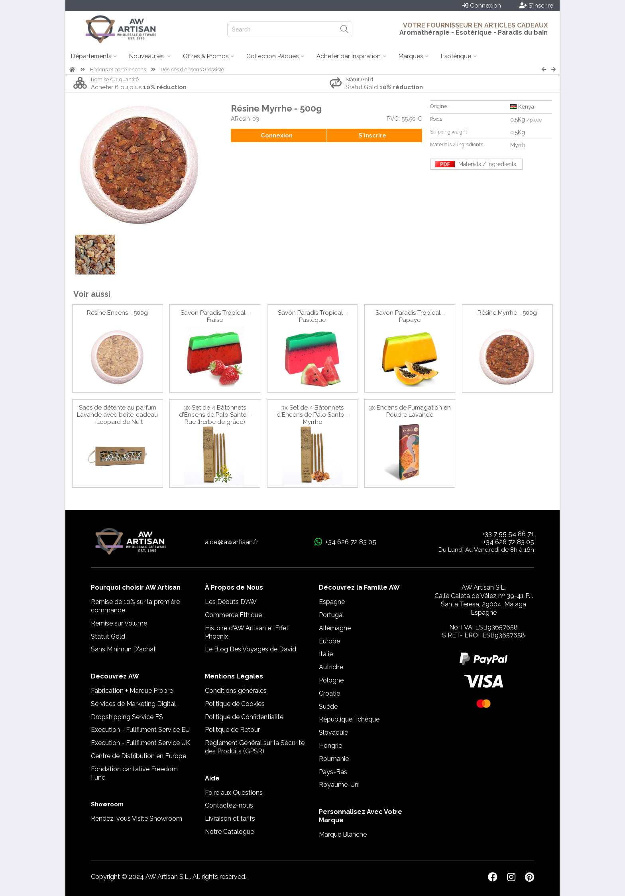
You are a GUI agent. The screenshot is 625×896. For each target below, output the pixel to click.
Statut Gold (108, 636)
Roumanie (334, 759)
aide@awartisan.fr (232, 542)
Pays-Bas (333, 772)
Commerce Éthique (233, 615)
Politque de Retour (232, 729)
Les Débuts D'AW (231, 602)
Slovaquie (333, 732)
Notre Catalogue (229, 831)
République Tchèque (349, 719)
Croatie (329, 693)
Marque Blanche (343, 834)
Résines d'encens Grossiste (192, 70)
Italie (326, 654)
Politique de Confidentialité (244, 717)
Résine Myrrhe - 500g (507, 312)
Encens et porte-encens (118, 70)
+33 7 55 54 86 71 (508, 534)
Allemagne (335, 628)
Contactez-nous (229, 805)
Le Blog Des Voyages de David (250, 649)
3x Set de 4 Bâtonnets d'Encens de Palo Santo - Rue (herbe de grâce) (215, 414)
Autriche (331, 667)
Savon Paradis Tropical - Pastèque (312, 316)
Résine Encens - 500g (117, 312)
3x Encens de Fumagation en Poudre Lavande (410, 411)
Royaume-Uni (339, 784)
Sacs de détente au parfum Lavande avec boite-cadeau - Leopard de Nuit (117, 414)
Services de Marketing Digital (133, 704)
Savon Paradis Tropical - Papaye (409, 316)
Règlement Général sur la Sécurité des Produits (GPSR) (255, 747)
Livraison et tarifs (230, 818)
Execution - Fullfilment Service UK (140, 743)
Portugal (331, 615)
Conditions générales (236, 690)
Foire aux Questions (234, 792)
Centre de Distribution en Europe (138, 756)
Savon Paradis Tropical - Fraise (215, 316)
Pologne (331, 680)
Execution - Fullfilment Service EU (140, 729)
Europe (329, 641)
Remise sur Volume (119, 623)
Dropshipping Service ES (127, 717)
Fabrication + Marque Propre (132, 690)
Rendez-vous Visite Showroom (136, 818)
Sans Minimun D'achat (123, 649)
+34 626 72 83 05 (508, 542)
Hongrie (330, 745)
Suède (328, 706)
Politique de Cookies (235, 704)
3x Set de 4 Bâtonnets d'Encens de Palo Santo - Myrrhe (312, 414)
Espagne (332, 602)
